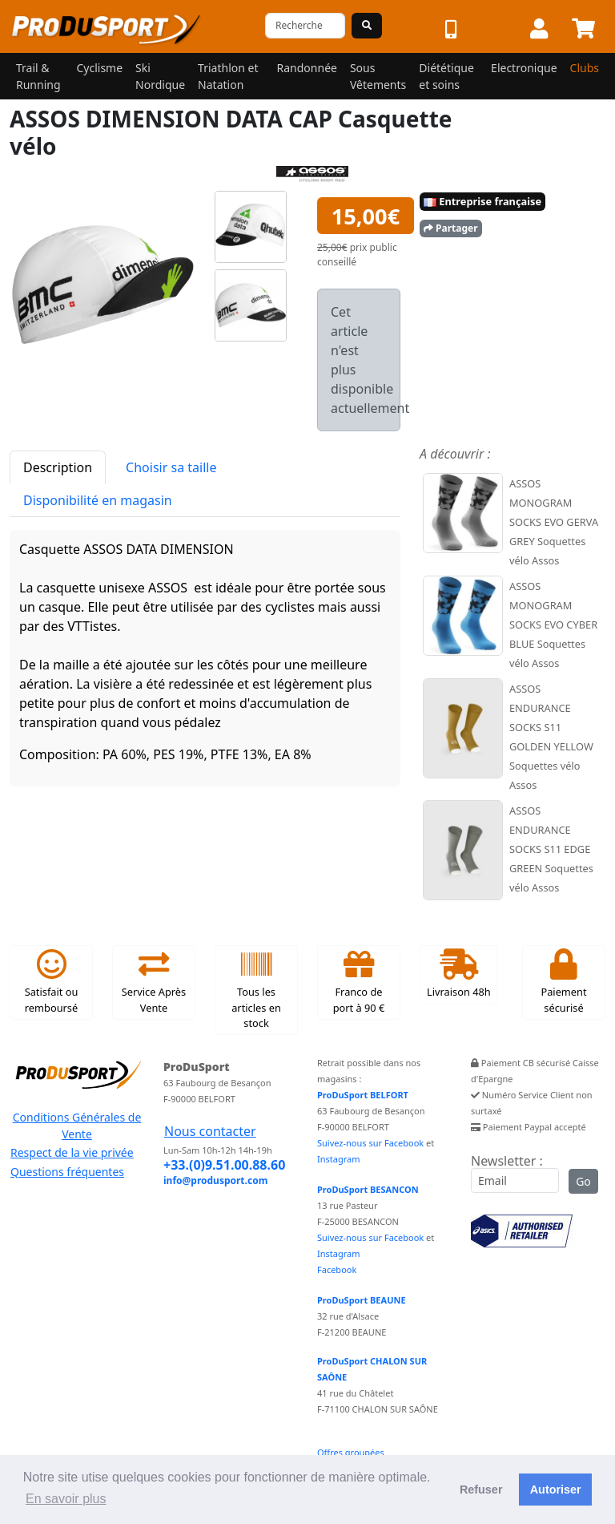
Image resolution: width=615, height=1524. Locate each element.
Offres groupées (350, 1452)
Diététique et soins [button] (446, 76)
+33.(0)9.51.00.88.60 (224, 1165)
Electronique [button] (524, 67)
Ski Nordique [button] (160, 76)
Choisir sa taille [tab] (171, 467)
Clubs (584, 67)
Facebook (336, 1269)
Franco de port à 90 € (359, 982)
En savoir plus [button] (66, 1499)
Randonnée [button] (307, 67)
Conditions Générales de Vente (77, 1126)
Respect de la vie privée (72, 1152)
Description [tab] (57, 467)
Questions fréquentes (67, 1171)
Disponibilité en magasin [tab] (97, 500)
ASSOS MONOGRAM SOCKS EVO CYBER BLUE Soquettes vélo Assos (553, 624)
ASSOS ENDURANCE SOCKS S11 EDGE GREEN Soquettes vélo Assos (551, 849)
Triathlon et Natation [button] (228, 76)
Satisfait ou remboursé (51, 982)
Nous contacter (210, 1131)
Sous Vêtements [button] (378, 76)
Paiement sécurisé (563, 982)
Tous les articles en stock (256, 989)
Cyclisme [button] (99, 67)
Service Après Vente (154, 982)
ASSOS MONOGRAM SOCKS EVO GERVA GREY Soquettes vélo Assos (553, 522)
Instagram (338, 1159)
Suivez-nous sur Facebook (370, 1143)
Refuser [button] (481, 1489)
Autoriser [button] (555, 1489)
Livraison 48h (459, 974)
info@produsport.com (215, 1180)
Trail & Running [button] (38, 76)
